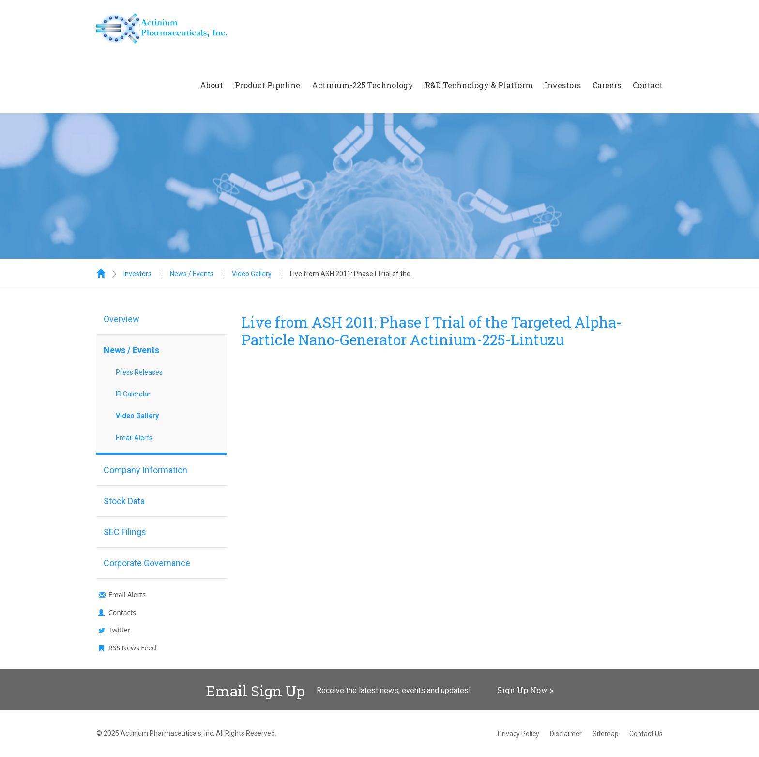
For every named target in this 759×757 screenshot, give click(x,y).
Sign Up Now (522, 690)
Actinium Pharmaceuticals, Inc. (167, 733)
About (211, 85)
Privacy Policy (518, 733)
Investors (563, 85)
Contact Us (646, 733)
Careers (606, 85)
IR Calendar (133, 394)
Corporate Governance (147, 563)
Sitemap (605, 733)
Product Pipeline (267, 85)
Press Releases (139, 372)
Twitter (119, 629)
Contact (648, 85)
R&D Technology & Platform (479, 85)
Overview (121, 319)
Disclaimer (566, 733)
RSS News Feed (132, 647)
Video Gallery (252, 274)
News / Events (191, 274)
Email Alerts (134, 438)
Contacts (122, 612)
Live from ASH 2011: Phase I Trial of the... (352, 274)
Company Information (145, 470)
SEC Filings (125, 532)
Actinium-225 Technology (362, 85)
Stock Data (124, 501)
